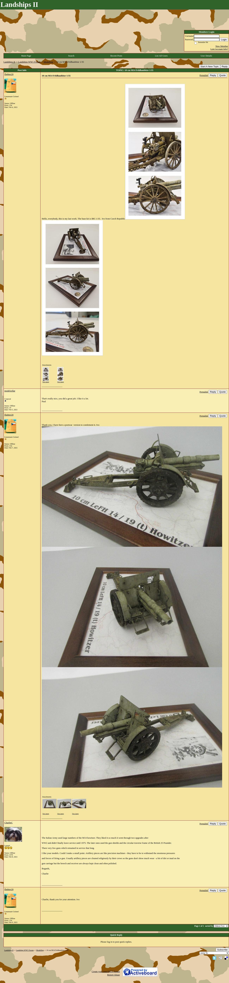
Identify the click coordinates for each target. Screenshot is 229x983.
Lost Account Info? (219, 49)
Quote (222, 75)
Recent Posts (116, 55)
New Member (221, 46)
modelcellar (9, 390)
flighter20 (8, 74)
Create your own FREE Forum (106, 971)
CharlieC (8, 822)
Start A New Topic (209, 66)
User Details (206, 55)
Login (224, 39)
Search (71, 55)
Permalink (204, 75)
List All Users (161, 55)
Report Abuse (113, 974)
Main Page (26, 55)
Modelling (48, 62)
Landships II (9, 62)
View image (45, 382)
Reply (225, 66)
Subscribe (222, 949)
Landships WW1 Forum (29, 62)
